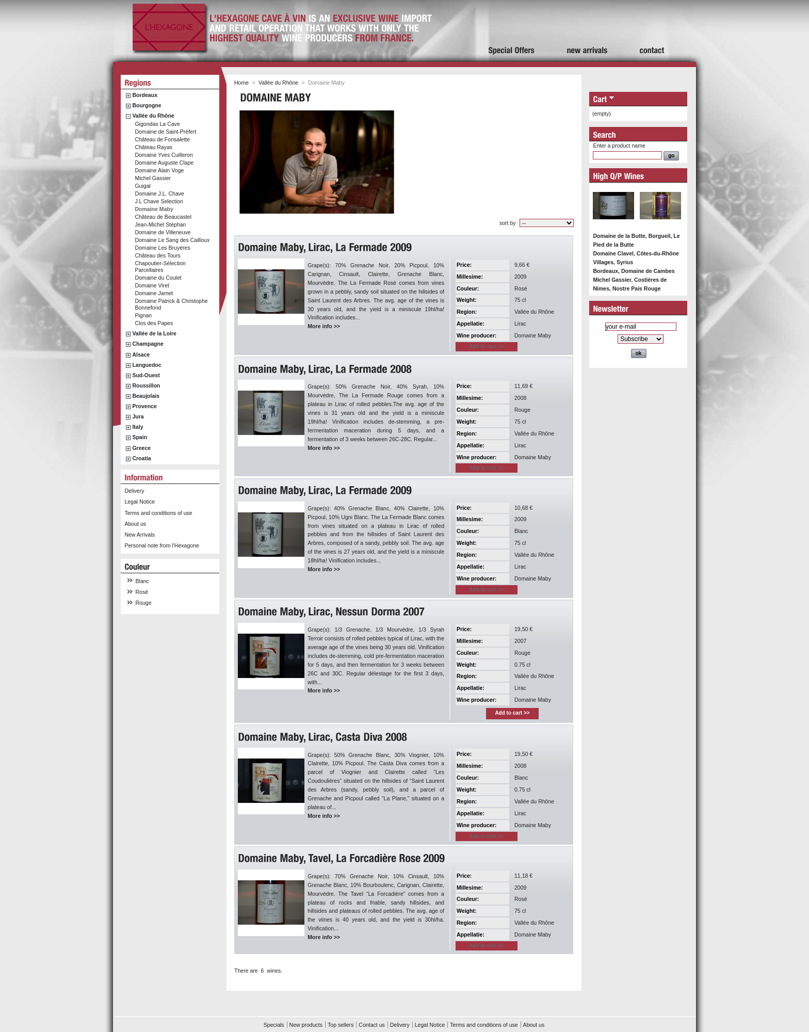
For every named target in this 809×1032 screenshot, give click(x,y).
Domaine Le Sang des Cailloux (172, 240)
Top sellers (340, 1025)
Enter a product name (619, 145)
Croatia (141, 458)
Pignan (143, 315)
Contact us (371, 1025)
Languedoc (146, 365)
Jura (137, 416)
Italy (137, 427)
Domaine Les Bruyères (162, 248)
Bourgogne (146, 105)
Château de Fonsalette (162, 139)
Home (241, 82)
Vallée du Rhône (153, 115)
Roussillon (146, 385)
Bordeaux (144, 95)
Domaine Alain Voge (159, 170)
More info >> (324, 326)
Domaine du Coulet (158, 278)
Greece (141, 448)
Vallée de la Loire (154, 333)
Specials (274, 1025)
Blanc (142, 581)
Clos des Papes (154, 323)
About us (135, 524)
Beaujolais (145, 396)
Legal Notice (139, 501)
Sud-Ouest (145, 375)
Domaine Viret (152, 285)
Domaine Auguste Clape (164, 162)
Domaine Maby (154, 209)
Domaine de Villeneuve (162, 232)
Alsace (141, 354)
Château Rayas (153, 147)
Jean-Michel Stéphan (160, 224)
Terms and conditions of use (158, 513)
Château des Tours (157, 255)
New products (305, 1025)
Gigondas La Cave (157, 124)
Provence (144, 406)
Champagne (147, 344)
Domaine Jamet (154, 293)
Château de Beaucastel (163, 217)
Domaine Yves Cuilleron (163, 155)
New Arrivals (139, 534)
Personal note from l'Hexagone (161, 545)
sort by (507, 223)
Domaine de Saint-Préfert (165, 131)
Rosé (142, 592)
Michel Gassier (153, 178)
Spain (139, 437)
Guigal (143, 186)
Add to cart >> (512, 713)
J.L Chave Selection (159, 201)
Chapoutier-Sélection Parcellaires (160, 266)
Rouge (144, 603)
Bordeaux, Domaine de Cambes (633, 271)
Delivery (134, 491)
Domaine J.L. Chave (159, 193)
